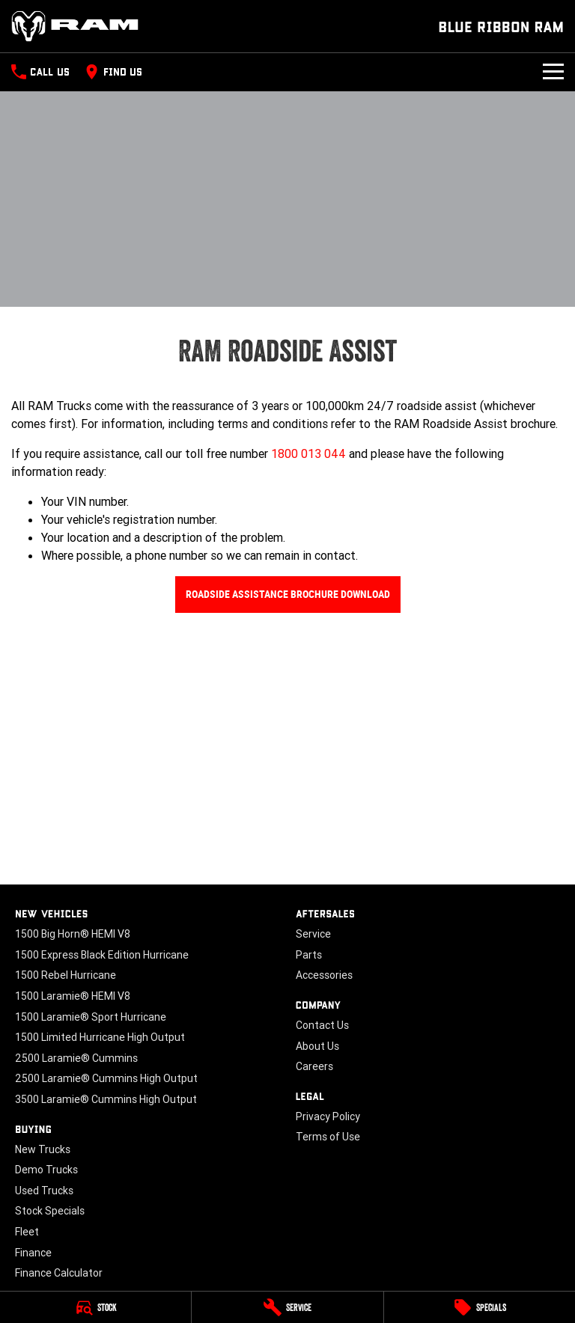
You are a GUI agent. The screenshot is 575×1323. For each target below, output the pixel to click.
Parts (309, 955)
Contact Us (322, 1025)
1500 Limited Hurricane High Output (100, 1037)
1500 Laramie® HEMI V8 (72, 996)
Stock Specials (50, 1210)
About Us (317, 1046)
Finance (33, 1252)
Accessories (324, 975)
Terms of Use (328, 1136)
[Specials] (479, 1307)
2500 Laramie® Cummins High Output (106, 1078)
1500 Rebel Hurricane (65, 975)
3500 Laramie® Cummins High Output (106, 1099)
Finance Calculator (59, 1273)
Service (313, 934)
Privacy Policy (328, 1116)
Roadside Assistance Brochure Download (288, 594)
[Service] (287, 1307)
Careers (314, 1066)
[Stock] (95, 1307)
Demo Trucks (46, 1169)
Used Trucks (44, 1190)
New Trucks (42, 1149)
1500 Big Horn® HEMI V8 (72, 934)
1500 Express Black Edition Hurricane (102, 955)
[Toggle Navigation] (553, 72)
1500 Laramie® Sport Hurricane (90, 1017)
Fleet (27, 1231)
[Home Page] (75, 26)
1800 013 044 (308, 453)
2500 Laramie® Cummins (76, 1058)
